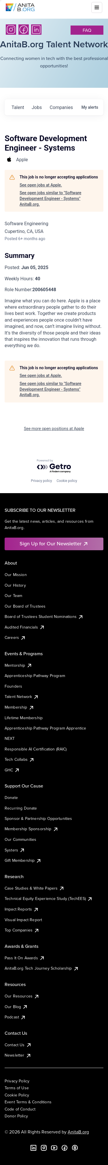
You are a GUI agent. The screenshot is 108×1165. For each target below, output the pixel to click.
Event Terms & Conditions (28, 1102)
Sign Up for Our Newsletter (54, 543)
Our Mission (16, 574)
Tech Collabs (20, 759)
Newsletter (18, 1055)
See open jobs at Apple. (41, 185)
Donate (11, 797)
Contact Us (18, 1045)
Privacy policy (41, 481)
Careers (15, 637)
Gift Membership (23, 860)
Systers (15, 850)
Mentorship (18, 665)
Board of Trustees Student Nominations (44, 616)
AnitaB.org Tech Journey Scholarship (42, 968)
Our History (15, 585)
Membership (19, 707)
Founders (13, 686)
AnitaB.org (78, 1132)
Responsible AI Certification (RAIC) (36, 749)
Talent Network (22, 696)
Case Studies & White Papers (35, 888)
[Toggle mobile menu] (96, 7)
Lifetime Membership (24, 718)
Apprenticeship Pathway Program (35, 675)
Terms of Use (17, 1088)
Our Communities (20, 839)
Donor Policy (16, 1116)
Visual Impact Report (23, 920)
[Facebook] (23, 29)
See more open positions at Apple (54, 428)
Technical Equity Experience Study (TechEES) (49, 898)
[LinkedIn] (36, 29)
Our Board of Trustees (25, 606)
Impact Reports (22, 909)
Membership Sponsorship (31, 829)
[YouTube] (54, 1147)
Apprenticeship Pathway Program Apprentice (45, 728)
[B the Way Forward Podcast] (74, 1147)
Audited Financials (25, 627)
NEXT (10, 738)
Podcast (15, 1017)
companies (61, 107)
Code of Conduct (20, 1109)
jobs (37, 107)
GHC (12, 770)
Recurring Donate (21, 808)
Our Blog (16, 1007)
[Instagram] (11, 29)
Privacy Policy (17, 1081)
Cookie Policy (17, 1095)
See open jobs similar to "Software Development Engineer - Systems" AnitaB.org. (50, 198)
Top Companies (22, 930)
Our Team (13, 595)
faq (87, 30)
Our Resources (22, 996)
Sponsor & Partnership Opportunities (38, 818)
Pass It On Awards (25, 958)
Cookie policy (66, 481)
